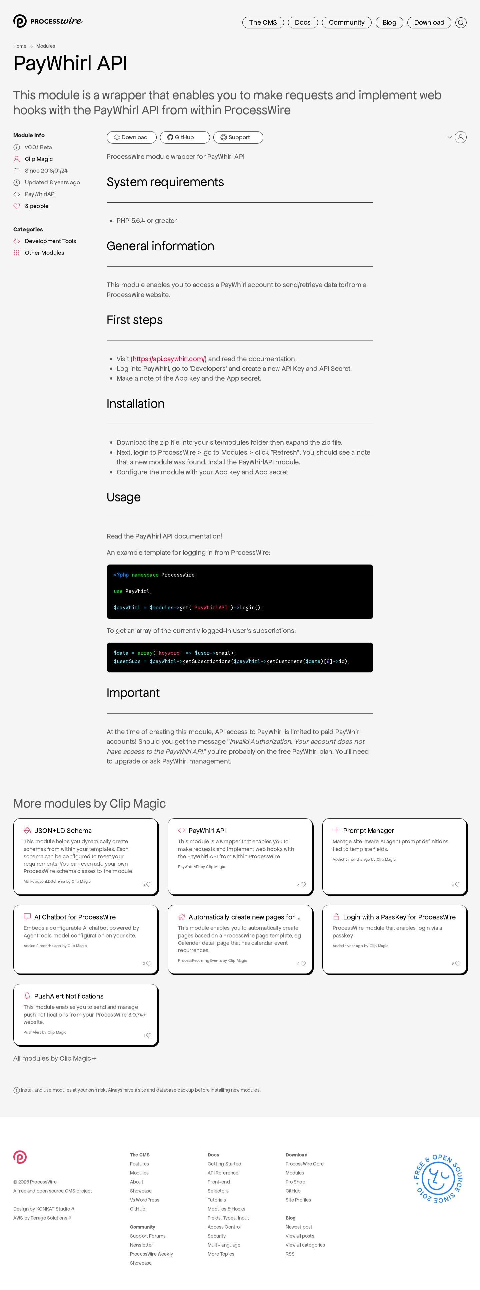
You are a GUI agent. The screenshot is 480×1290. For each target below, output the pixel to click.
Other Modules (38, 252)
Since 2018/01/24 (40, 170)
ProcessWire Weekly (151, 1253)
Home (20, 46)
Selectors (218, 1190)
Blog (389, 22)
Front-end (219, 1181)
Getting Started (224, 1163)
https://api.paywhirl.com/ (169, 359)
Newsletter (141, 1244)
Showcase (141, 1190)
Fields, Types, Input (228, 1217)
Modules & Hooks (226, 1208)
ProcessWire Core (305, 1163)
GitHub (180, 137)
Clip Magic (33, 159)
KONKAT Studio (53, 1208)
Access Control (224, 1226)
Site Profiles (298, 1199)
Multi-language (224, 1244)
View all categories (305, 1244)
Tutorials (217, 1199)
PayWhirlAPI (34, 194)
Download (429, 22)
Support (235, 137)
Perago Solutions (49, 1217)
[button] (456, 137)
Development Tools (44, 241)
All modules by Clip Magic (55, 1057)
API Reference (223, 1172)
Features (139, 1163)
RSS (290, 1253)
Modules (45, 46)
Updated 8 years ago (46, 182)
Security (217, 1235)
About (136, 1181)
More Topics (221, 1253)
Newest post (299, 1226)
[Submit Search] (461, 22)
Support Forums (148, 1235)
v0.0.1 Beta (32, 147)
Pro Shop (295, 1181)
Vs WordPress (144, 1199)
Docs (303, 22)
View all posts (300, 1235)
